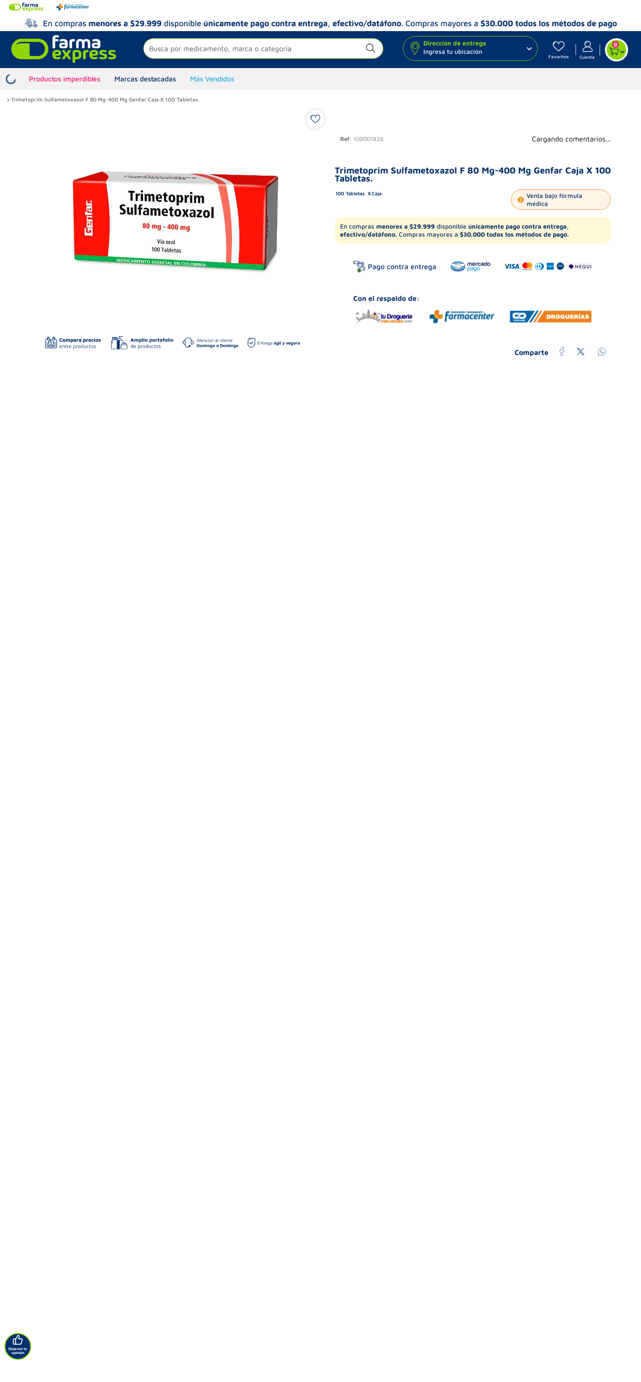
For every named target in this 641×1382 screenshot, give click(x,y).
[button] (263, 49)
